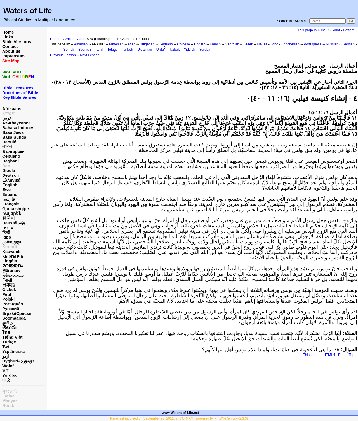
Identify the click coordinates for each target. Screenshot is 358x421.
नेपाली (7, 280)
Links (7, 36)
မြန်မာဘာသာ (13, 275)
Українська (13, 351)
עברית (7, 227)
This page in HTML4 (313, 30)
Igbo (6, 237)
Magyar (9, 400)
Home (8, 32)
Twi (5, 346)
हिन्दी (6, 232)
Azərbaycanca (16, 122)
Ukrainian (144, 50)
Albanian (81, 44)
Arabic (68, 39)
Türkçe (9, 341)
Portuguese (313, 44)
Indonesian (291, 44)
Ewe (6, 189)
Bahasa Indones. (19, 127)
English (9, 184)
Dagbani (10, 161)
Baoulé (9, 141)
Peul (6, 294)
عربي (7, 118)
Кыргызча (12, 256)
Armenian (116, 44)
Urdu (160, 50)
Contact (10, 46)
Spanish (84, 50)
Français (11, 203)
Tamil (99, 50)
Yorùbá (9, 375)
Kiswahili (11, 251)
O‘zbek (9, 289)
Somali (68, 50)
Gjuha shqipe (15, 208)
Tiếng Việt (12, 337)
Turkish (127, 50)
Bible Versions (16, 41)
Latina (8, 396)
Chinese (183, 44)
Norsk (8, 405)
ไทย (6, 332)
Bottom (348, 30)
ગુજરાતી (9, 391)
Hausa (262, 44)
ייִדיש (6, 370)
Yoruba (204, 50)
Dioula (8, 170)
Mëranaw (11, 270)
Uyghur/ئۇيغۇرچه (18, 361)
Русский (10, 308)
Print (336, 30)
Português (12, 303)
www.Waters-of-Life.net (180, 413)
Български (13, 151)
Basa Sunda (14, 137)
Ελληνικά (11, 180)
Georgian (232, 44)
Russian (332, 44)
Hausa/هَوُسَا (13, 222)
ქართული (12, 241)
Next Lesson (89, 55)
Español (10, 194)
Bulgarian (147, 44)
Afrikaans (11, 108)
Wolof (8, 365)
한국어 (8, 218)
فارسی (8, 199)
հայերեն (12, 213)
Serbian (349, 44)
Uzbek (175, 50)
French (215, 44)
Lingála (9, 261)
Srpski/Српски (16, 313)
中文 (6, 380)
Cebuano (11, 156)
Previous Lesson (63, 55)
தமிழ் (7, 322)
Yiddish (189, 50)
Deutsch (10, 175)
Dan (6, 165)
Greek (248, 44)
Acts (80, 39)
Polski (8, 299)
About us (11, 51)
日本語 (8, 284)
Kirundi (9, 246)
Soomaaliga (14, 318)
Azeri (131, 44)
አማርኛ (8, 113)
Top (351, 355)
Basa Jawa (13, 132)
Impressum (13, 56)
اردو (5, 356)
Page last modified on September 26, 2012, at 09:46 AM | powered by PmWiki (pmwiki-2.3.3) (179, 418)
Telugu (112, 50)
